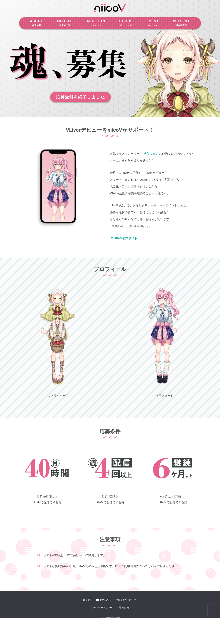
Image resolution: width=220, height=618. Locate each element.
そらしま (149, 153)
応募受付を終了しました (80, 96)
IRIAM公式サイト (124, 238)
